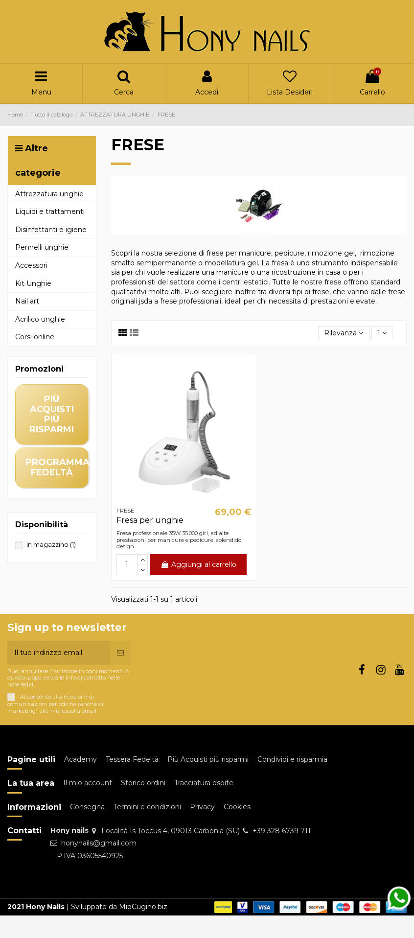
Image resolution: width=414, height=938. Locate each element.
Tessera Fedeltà (132, 759)
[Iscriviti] (120, 653)
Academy (80, 759)
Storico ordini (143, 782)
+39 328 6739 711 (282, 830)
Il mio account (87, 782)
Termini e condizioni (147, 806)
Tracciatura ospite (203, 782)
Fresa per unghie (150, 520)
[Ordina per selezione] (343, 333)
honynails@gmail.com (99, 843)
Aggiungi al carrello (198, 564)
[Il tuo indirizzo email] (58, 653)
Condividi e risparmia (292, 759)
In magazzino (51, 544)
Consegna (87, 806)
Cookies (237, 806)
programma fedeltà (57, 467)
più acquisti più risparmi (51, 414)
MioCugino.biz (143, 906)
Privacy (202, 806)
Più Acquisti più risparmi (208, 759)
